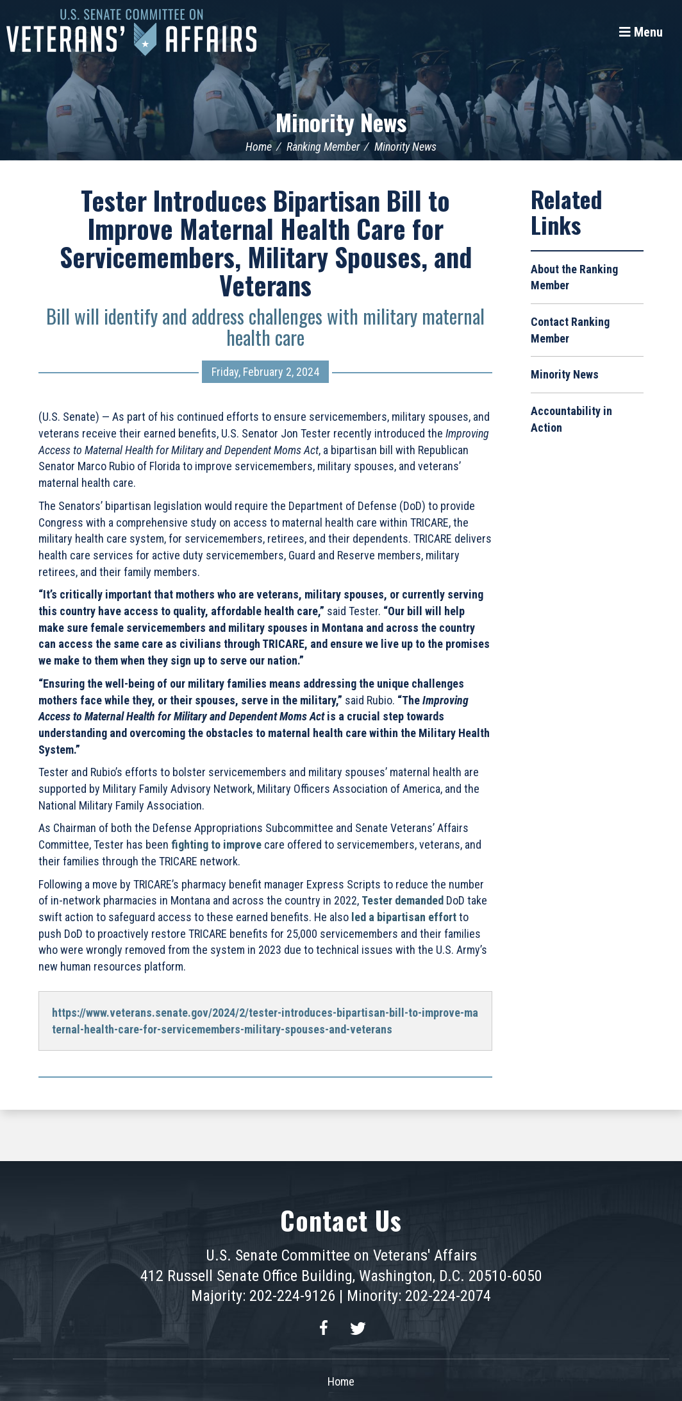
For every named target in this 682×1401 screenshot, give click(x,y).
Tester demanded (403, 900)
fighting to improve (216, 844)
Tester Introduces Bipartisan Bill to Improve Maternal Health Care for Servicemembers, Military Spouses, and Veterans (266, 242)
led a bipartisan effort (403, 917)
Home (258, 146)
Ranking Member (323, 146)
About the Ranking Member (574, 277)
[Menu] (641, 32)
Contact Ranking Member (570, 330)
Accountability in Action (571, 419)
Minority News (341, 122)
